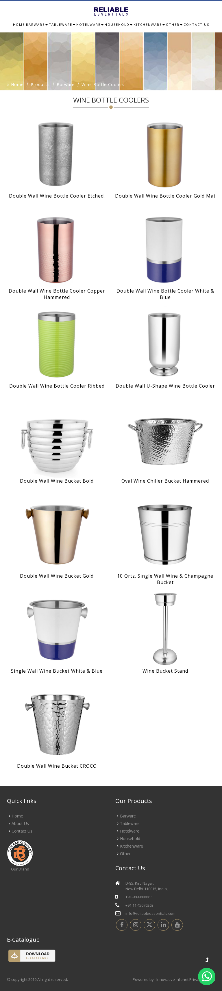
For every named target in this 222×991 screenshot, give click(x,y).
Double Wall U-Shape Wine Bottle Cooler (165, 386)
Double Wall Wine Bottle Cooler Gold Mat (165, 196)
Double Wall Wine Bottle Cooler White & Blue (165, 294)
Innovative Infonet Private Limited (185, 979)
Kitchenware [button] (149, 24)
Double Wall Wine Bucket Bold (57, 481)
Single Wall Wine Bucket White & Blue (57, 671)
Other (125, 853)
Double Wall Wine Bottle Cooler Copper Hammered (57, 294)
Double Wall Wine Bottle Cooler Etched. (57, 196)
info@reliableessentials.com (150, 913)
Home (19, 24)
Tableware (130, 823)
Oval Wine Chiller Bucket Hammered (165, 481)
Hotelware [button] (89, 24)
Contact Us (22, 831)
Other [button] (174, 24)
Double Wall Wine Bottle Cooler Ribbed (57, 386)
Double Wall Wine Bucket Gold (57, 576)
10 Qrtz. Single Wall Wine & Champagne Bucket (165, 579)
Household (130, 838)
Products (40, 84)
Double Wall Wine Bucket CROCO (57, 766)
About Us (20, 823)
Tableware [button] (62, 24)
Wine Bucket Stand (165, 671)
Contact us (196, 24)
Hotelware (129, 831)
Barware (66, 84)
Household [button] (118, 24)
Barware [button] (37, 24)
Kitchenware (131, 846)
